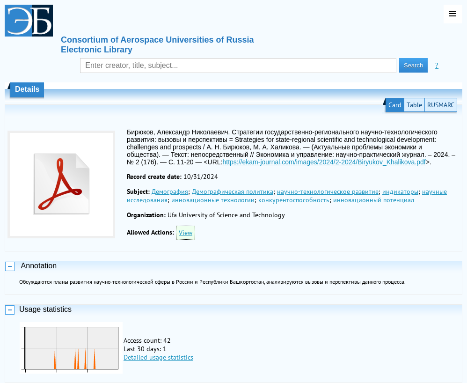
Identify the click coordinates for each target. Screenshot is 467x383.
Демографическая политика (232, 191)
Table (414, 105)
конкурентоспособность (293, 200)
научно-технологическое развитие (328, 191)
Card (394, 105)
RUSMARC (440, 105)
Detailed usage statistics (158, 357)
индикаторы (400, 191)
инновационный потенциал (373, 200)
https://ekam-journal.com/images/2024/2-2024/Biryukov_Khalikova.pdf (323, 162)
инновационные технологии (213, 200)
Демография (170, 191)
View (185, 232)
